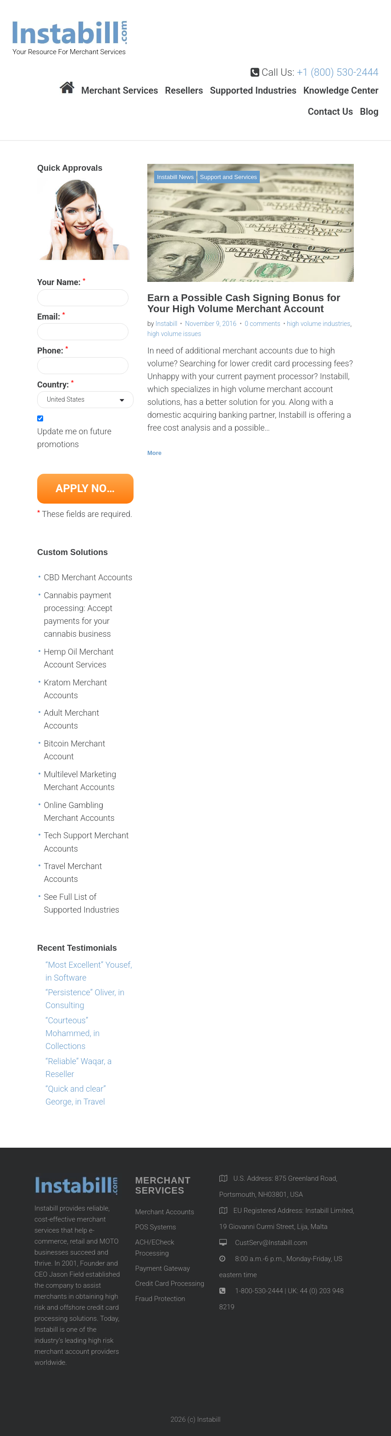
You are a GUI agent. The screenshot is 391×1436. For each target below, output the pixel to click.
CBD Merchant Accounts (88, 570)
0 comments (262, 316)
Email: (51, 308)
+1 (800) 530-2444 (338, 65)
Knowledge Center (341, 83)
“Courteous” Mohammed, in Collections (72, 1025)
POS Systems (155, 1220)
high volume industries (318, 316)
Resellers (184, 83)
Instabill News (175, 169)
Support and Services (228, 169)
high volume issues (174, 326)
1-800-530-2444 (258, 1283)
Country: (55, 376)
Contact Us (330, 104)
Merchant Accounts (165, 1204)
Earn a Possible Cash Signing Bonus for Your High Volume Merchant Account (244, 296)
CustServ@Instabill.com (271, 1235)
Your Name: (61, 274)
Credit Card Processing (169, 1276)
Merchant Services (119, 83)
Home (67, 81)
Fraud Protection (160, 1291)
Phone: (52, 342)
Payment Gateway (162, 1261)
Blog (369, 104)
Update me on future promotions (74, 430)
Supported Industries (253, 83)
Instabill (167, 316)
